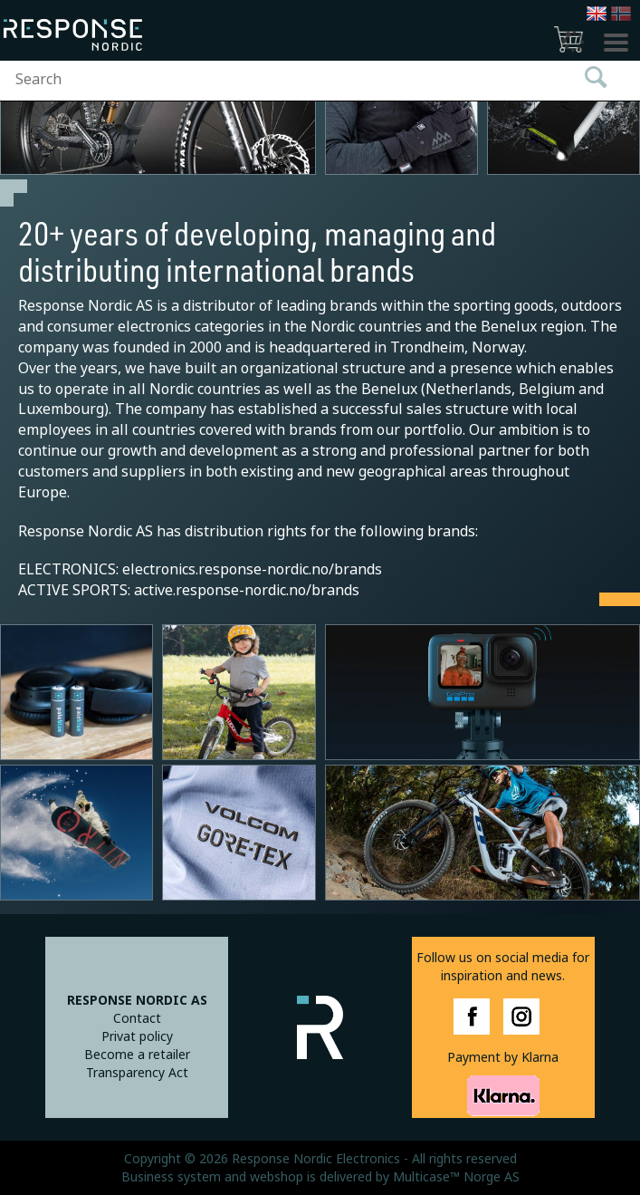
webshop (276, 1177)
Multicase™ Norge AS (456, 1177)
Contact (137, 1018)
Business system (171, 1177)
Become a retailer (137, 1055)
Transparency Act (137, 1073)
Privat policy (137, 1036)
